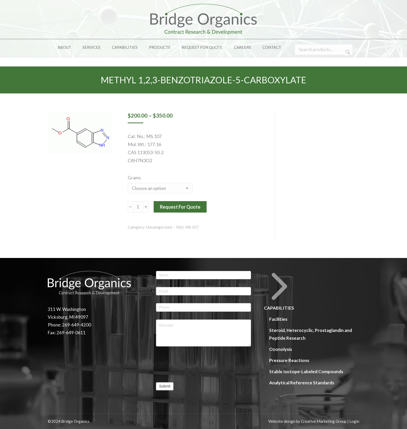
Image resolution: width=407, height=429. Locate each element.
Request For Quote (180, 207)
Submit (165, 386)
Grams (134, 177)
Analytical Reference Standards (301, 382)
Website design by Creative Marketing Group (307, 421)
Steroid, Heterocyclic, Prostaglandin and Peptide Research (310, 334)
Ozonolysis (280, 349)
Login (354, 421)
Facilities (278, 319)
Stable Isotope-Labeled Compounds (306, 371)
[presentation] (185, 362)
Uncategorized (159, 227)
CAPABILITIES (279, 291)
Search (347, 61)
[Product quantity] (138, 207)
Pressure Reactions (289, 360)
